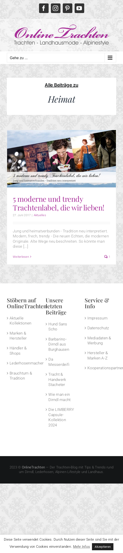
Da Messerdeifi (58, 362)
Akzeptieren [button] (103, 546)
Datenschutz (98, 328)
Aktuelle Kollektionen (20, 320)
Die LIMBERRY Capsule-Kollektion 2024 (61, 417)
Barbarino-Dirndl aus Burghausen (58, 344)
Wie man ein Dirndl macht (59, 397)
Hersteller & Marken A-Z (97, 355)
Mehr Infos (81, 547)
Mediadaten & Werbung (99, 340)
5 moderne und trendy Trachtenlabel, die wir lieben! (58, 203)
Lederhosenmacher (23, 363)
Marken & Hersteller (18, 335)
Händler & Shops (18, 350)
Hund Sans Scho (57, 326)
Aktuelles (40, 215)
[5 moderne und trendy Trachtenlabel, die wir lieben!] (61, 158)
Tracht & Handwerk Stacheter (57, 379)
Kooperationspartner (100, 368)
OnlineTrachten (33, 467)
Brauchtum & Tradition (21, 375)
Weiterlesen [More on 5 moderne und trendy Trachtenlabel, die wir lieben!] (21, 256)
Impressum (97, 318)
